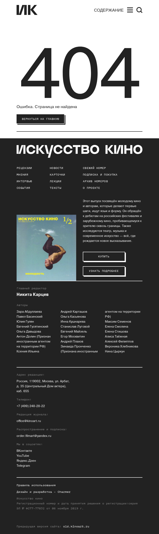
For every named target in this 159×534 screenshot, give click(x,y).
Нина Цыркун (115, 351)
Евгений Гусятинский (32, 326)
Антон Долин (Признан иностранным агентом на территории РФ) (34, 341)
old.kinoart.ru (76, 526)
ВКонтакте (24, 451)
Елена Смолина (116, 326)
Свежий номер (94, 168)
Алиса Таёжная (116, 336)
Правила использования (36, 485)
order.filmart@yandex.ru (34, 436)
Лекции (55, 181)
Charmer (64, 491)
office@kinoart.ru (29, 421)
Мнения (22, 174)
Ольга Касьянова (73, 317)
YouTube (23, 456)
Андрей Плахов (72, 341)
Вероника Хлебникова (121, 346)
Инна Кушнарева (73, 321)
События (23, 187)
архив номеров (95, 181)
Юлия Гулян (25, 321)
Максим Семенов (118, 321)
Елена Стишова (116, 331)
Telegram (23, 466)
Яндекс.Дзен (26, 461)
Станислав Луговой (75, 326)
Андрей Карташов (74, 312)
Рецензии (24, 168)
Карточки (57, 174)
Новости (56, 168)
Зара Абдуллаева (29, 312)
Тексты (55, 187)
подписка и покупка (100, 174)
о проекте (91, 187)
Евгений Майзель (74, 331)
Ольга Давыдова (29, 331)
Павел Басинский (29, 317)
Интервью (24, 181)
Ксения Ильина (28, 351)
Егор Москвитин (73, 336)
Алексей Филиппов (119, 341)
